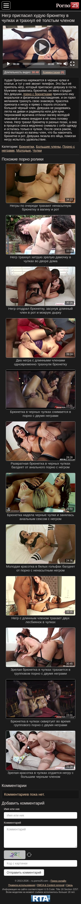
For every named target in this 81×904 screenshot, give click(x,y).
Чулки (37, 150)
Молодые (23, 150)
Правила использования (21, 885)
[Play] (40, 47)
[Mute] (65, 64)
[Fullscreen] (72, 64)
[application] (40, 47)
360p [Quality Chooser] (59, 63)
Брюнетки (26, 146)
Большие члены (48, 146)
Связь (69, 885)
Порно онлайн (58, 880)
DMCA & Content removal (50, 885)
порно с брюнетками (37, 94)
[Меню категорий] (6, 5)
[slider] (33, 64)
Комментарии (51, 72)
